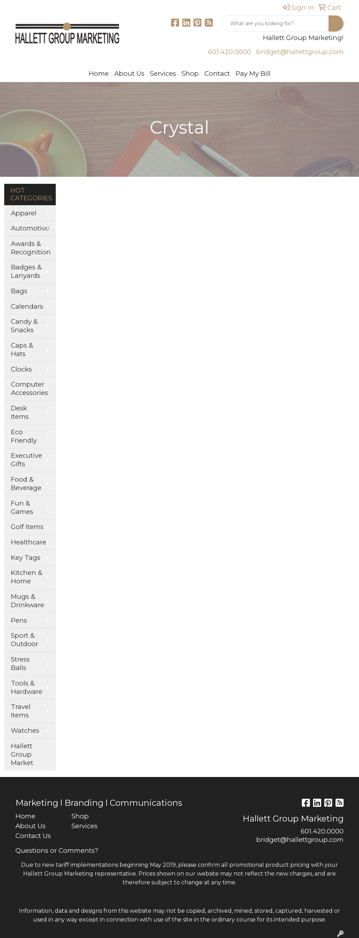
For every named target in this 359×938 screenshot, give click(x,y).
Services (163, 73)
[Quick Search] (275, 23)
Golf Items (27, 527)
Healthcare (28, 542)
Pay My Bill (253, 73)
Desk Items (20, 412)
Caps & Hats (22, 349)
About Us (129, 73)
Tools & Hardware (26, 687)
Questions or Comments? (56, 850)
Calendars (27, 306)
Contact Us (33, 836)
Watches (25, 730)
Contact (217, 73)
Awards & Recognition (31, 248)
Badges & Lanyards (26, 271)
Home (99, 73)
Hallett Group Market (22, 754)
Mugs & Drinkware (27, 600)
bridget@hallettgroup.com (300, 52)
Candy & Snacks (24, 325)
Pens (19, 620)
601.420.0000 (229, 52)
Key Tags (25, 558)
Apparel (23, 213)
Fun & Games (22, 507)
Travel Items (21, 711)
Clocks (21, 369)
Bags (19, 291)
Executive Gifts (26, 459)
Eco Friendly (24, 436)
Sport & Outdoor (24, 639)
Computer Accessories (29, 388)
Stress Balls (20, 663)
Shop (190, 73)
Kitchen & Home (26, 577)
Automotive (30, 228)
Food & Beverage (26, 483)
